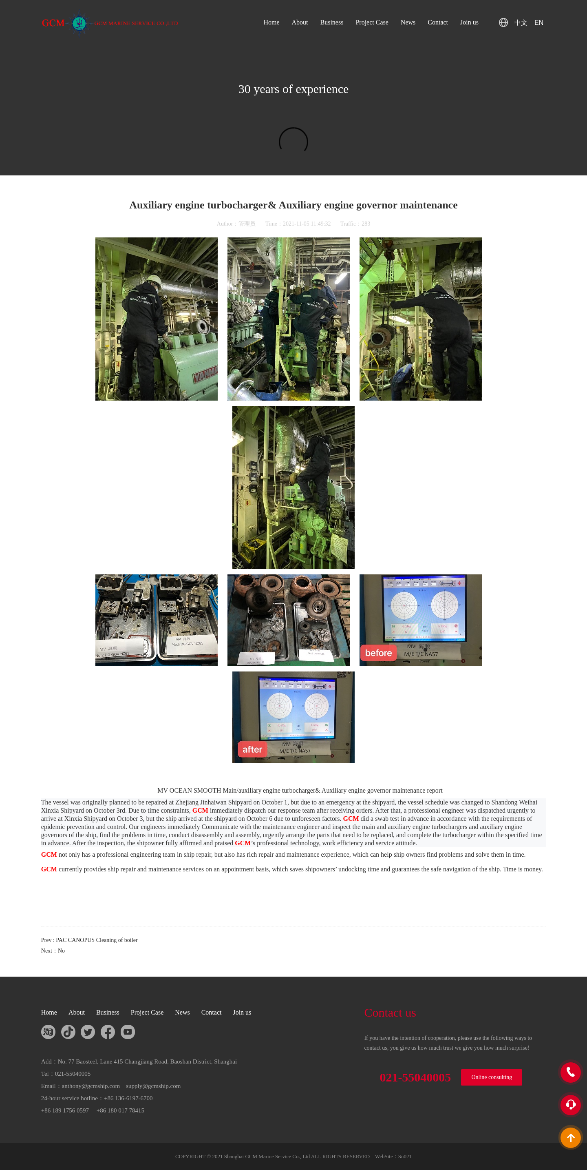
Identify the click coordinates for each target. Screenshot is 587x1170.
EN (538, 22)
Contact (438, 22)
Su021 (405, 1156)
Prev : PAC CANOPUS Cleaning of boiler (89, 940)
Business (332, 22)
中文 (520, 22)
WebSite (384, 1156)
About (300, 22)
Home (271, 22)
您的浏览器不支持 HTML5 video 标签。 (293, 147)
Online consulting (491, 1077)
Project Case (371, 22)
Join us (469, 22)
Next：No (53, 951)
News (408, 22)
